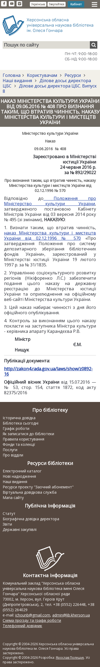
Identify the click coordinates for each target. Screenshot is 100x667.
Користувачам (42, 75)
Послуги (10, 449)
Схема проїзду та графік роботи (32, 620)
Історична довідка (19, 417)
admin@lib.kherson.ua (71, 615)
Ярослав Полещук (70, 657)
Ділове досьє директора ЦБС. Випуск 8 (50, 88)
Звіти (7, 524)
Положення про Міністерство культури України (50, 201)
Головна (12, 75)
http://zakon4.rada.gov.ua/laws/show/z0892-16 (48, 371)
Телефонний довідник (22, 625)
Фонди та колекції (19, 444)
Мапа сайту (13, 497)
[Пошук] (93, 45)
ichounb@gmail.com (32, 615)
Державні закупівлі (20, 529)
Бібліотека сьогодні (20, 423)
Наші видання (18, 80)
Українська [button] (38, 4)
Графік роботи (16, 428)
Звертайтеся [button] (56, 4)
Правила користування (23, 439)
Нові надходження (19, 476)
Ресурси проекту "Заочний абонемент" (38, 486)
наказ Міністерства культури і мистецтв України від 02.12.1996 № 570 (50, 235)
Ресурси (72, 75)
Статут (9, 513)
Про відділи (13, 455)
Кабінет (76, 4)
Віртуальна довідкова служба (30, 492)
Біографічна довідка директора (31, 518)
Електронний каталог (22, 470)
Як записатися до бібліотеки (28, 433)
